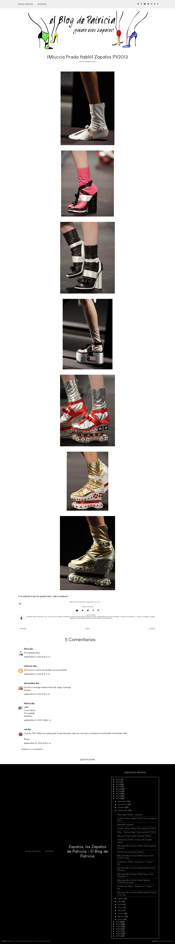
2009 (118, 926)
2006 (118, 933)
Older (152, 629)
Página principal (25, 4)
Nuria (26, 649)
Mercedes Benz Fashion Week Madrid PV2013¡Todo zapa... (133, 881)
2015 (118, 791)
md (25, 729)
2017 (118, 786)
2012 (118, 798)
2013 (118, 796)
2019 (118, 782)
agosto (121, 898)
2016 (118, 789)
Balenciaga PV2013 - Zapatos (130, 814)
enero (120, 919)
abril (120, 910)
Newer (23, 629)
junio (120, 904)
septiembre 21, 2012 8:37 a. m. (37, 674)
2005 (118, 936)
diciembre (122, 801)
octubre (121, 807)
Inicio (87, 629)
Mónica (27, 703)
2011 (118, 922)
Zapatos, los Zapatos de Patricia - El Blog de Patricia (87, 851)
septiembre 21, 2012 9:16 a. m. (37, 694)
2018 (118, 784)
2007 (118, 931)
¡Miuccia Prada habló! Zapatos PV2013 (134, 836)
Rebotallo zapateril (125, 824)
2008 (118, 929)
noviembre (123, 804)
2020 (118, 779)
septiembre (123, 810)
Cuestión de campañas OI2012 (130, 852)
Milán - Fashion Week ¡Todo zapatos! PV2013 (136, 832)
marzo (121, 913)
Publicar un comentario (32, 749)
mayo (120, 907)
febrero (121, 916)
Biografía (42, 4)
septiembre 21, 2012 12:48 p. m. (37, 720)
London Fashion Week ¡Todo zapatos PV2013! (136, 828)
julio (120, 901)
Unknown (28, 666)
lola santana (29, 683)
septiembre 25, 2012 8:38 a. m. (37, 743)
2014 (118, 793)
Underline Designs (166, 941)
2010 (118, 924)
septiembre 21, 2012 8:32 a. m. (37, 657)
